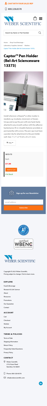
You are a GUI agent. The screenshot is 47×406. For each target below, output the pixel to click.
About (6, 293)
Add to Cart (11, 170)
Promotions (8, 300)
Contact (6, 307)
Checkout (7, 320)
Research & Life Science (12, 289)
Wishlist (6, 324)
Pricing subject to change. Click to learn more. (19, 274)
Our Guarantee (9, 304)
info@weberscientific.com (16, 378)
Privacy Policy (8, 352)
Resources (7, 297)
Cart (5, 317)
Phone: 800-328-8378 (14, 373)
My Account (8, 327)
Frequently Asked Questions (13, 349)
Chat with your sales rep (18, 3)
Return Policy (8, 345)
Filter (9, 143)
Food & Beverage (9, 286)
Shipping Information (11, 342)
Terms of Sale (8, 338)
